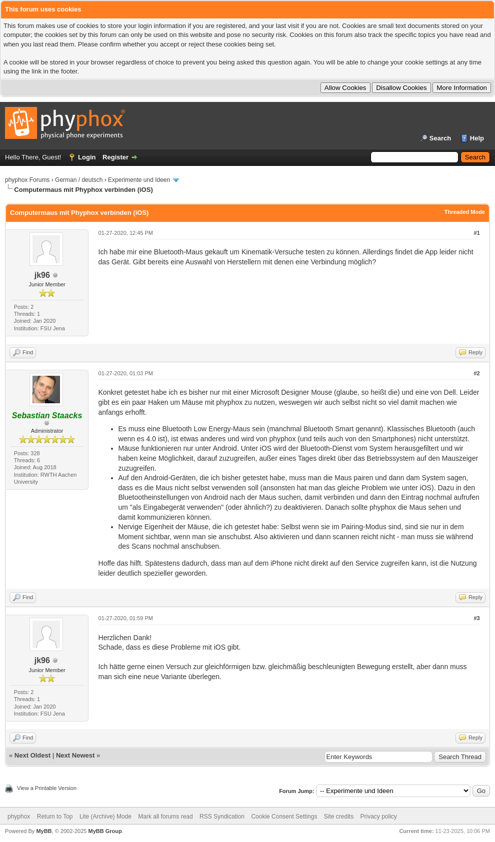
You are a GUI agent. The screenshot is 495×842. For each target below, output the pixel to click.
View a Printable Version (46, 788)
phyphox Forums (27, 179)
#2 (477, 373)
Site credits (339, 816)
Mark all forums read (165, 816)
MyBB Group (105, 831)
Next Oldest (32, 755)
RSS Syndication (222, 816)
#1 (477, 233)
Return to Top (55, 816)
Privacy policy (378, 816)
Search (440, 138)
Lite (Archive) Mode (106, 816)
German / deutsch (78, 179)
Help (477, 138)
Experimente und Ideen (139, 179)
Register (115, 157)
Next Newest (75, 755)
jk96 (42, 275)
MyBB (44, 831)
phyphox (19, 816)
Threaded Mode (464, 212)
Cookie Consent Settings (284, 816)
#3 (477, 618)
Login (87, 157)
